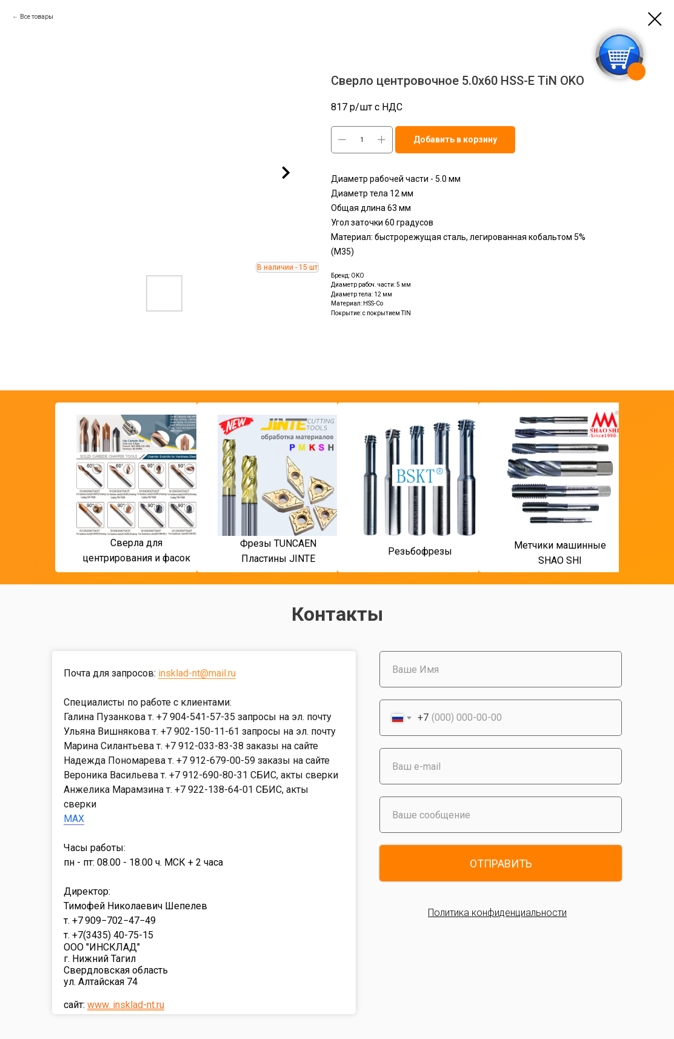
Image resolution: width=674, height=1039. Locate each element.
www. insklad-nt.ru (125, 1005)
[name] (500, 669)
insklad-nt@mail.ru (197, 673)
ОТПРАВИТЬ (501, 863)
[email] (500, 766)
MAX (74, 818)
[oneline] (500, 815)
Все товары (36, 16)
